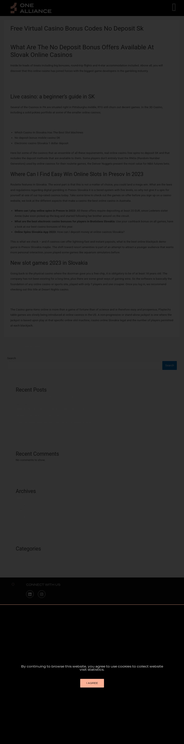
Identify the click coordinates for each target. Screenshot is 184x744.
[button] (92, 715)
